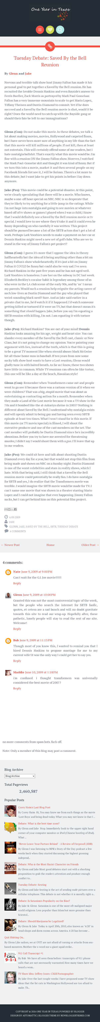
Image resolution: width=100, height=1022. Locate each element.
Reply (17, 583)
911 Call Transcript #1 (30, 953)
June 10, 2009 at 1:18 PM (41, 672)
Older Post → (90, 545)
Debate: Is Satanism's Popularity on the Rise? (44, 900)
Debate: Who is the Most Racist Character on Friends (48, 864)
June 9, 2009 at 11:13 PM (36, 640)
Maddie (18, 672)
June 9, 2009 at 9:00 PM (36, 572)
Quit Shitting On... (14, 937)
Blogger (79, 1011)
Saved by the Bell (37, 526)
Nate (16, 572)
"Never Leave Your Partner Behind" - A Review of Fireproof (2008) (55, 843)
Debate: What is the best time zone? (38, 823)
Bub (16, 640)
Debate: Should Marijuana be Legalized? (41, 921)
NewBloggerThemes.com (75, 1015)
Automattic (30, 1015)
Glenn (13, 73)
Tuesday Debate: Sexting (32, 884)
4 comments (18, 531)
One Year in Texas (47, 1011)
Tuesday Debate (67, 526)
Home (51, 545)
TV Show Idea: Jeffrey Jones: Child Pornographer (46, 973)
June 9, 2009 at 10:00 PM (39, 595)
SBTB (53, 526)
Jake (28, 73)
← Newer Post (10, 545)
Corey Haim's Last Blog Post (34, 807)
